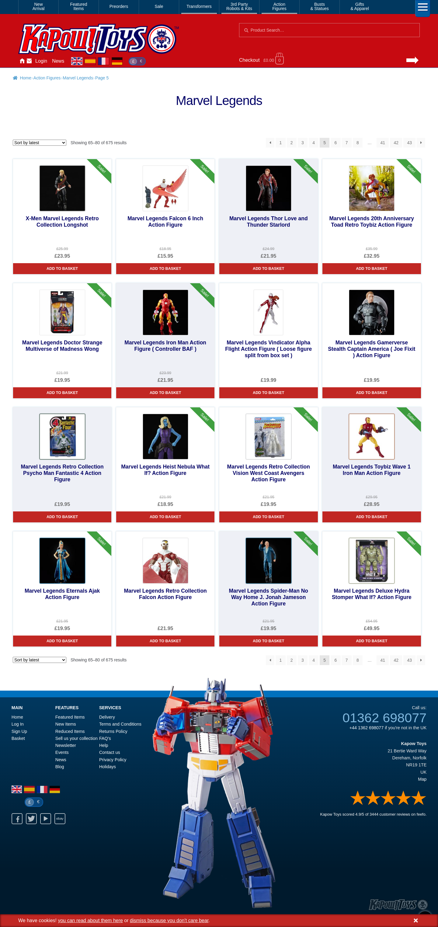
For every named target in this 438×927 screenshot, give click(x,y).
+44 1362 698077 (366, 727)
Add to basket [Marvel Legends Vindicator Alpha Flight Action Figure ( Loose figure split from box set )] (268, 393)
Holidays (107, 766)
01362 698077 (384, 717)
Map (422, 779)
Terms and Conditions (120, 724)
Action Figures (47, 77)
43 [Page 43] (409, 142)
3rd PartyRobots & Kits (239, 6)
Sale (159, 6)
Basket (18, 738)
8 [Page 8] (357, 142)
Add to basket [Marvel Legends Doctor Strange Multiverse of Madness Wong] (62, 393)
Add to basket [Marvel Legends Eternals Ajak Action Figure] (62, 641)
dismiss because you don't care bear (169, 920)
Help (103, 745)
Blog (59, 766)
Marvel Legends (78, 77)
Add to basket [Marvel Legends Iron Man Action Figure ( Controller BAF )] (165, 393)
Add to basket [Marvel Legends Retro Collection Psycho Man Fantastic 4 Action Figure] (62, 517)
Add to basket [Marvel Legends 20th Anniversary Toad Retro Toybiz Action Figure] (371, 269)
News (58, 61)
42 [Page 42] (396, 142)
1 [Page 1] (281, 142)
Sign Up (19, 731)
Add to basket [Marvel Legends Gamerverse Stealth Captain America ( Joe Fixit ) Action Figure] (371, 393)
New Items (65, 724)
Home (22, 61)
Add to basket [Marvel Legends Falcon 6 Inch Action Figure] (165, 269)
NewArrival (39, 6)
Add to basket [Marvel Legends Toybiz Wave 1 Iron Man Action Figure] (371, 517)
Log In (18, 724)
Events (62, 752)
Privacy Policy (113, 759)
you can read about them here (90, 920)
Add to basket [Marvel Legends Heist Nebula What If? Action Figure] (165, 517)
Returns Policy (113, 731)
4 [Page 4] (313, 142)
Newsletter (65, 745)
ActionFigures (279, 6)
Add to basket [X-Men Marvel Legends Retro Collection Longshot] (62, 269)
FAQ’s (105, 738)
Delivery (107, 717)
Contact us (109, 752)
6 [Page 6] (336, 142)
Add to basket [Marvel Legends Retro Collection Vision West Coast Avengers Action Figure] (268, 517)
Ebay (59, 818)
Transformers (199, 6)
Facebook (17, 818)
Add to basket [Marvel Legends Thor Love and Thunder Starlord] (268, 269)
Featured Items (70, 717)
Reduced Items (70, 731)
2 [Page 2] (291, 142)
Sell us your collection (76, 738)
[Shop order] (39, 143)
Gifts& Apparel (359, 6)
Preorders (118, 6)
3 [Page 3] (302, 142)
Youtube (45, 818)
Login (41, 61)
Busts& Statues (319, 6)
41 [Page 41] (382, 142)
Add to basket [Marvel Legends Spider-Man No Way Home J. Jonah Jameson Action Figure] (268, 641)
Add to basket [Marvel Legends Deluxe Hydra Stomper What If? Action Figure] (371, 641)
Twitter (31, 818)
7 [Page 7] (347, 142)
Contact (29, 61)
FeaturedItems (78, 6)
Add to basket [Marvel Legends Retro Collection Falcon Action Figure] (165, 641)
